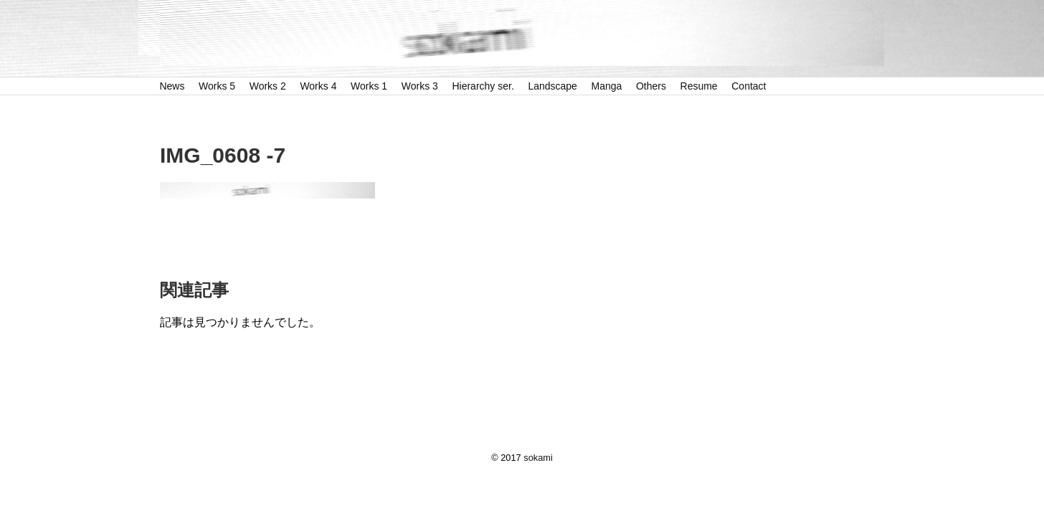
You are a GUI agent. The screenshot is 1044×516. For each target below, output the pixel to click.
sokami (538, 457)
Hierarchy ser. (482, 86)
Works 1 (369, 86)
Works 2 (268, 86)
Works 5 (217, 86)
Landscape (552, 86)
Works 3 (420, 86)
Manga (607, 86)
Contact (748, 86)
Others (651, 86)
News (171, 86)
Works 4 (318, 86)
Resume (699, 86)
